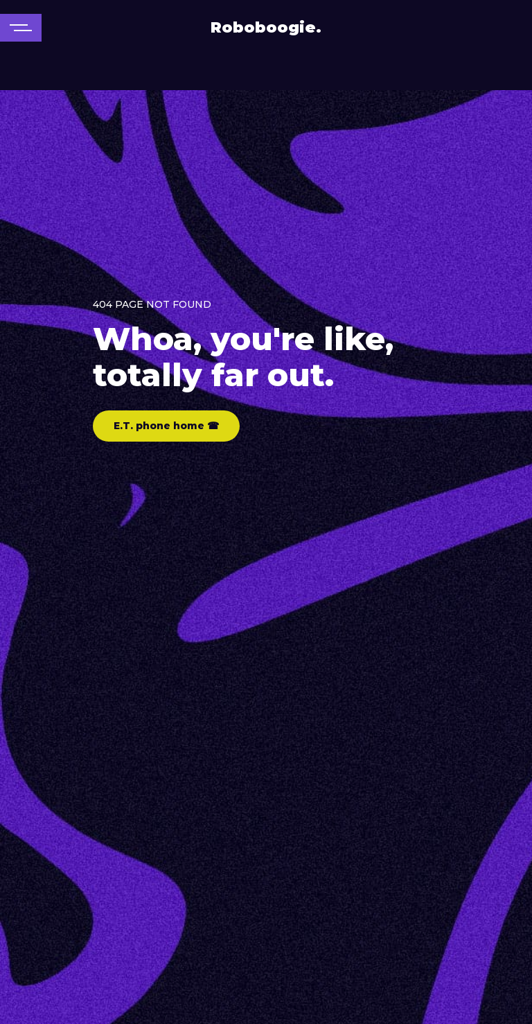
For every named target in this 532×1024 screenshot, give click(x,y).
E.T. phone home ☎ (166, 425)
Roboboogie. (266, 27)
